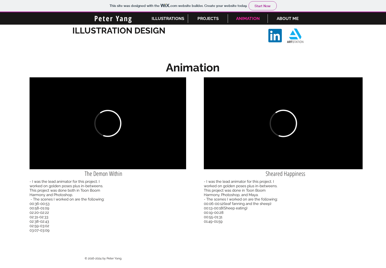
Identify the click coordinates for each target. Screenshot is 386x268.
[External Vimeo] (108, 123)
